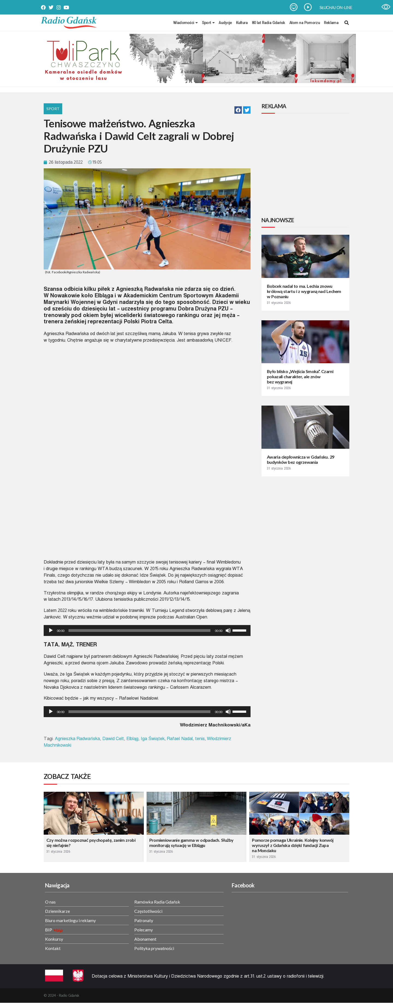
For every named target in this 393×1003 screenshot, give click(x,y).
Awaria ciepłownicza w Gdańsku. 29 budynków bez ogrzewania (300, 459)
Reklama (331, 22)
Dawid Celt (113, 738)
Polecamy (143, 929)
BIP (48, 929)
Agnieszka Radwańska (77, 738)
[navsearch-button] (346, 22)
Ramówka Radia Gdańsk (157, 901)
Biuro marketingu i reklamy (70, 920)
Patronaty (143, 920)
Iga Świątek (153, 738)
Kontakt (53, 948)
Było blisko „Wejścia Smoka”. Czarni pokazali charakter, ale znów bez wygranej (300, 376)
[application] (147, 630)
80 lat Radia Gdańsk (268, 22)
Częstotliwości (148, 911)
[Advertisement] (306, 166)
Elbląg (132, 738)
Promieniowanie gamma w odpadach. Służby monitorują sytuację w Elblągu (191, 842)
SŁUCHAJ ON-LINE (336, 7)
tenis (200, 738)
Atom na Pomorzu (304, 22)
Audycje (225, 22)
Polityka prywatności (154, 948)
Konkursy (54, 939)
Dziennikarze (57, 911)
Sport (208, 22)
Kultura (242, 22)
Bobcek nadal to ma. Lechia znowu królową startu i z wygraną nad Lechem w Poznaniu (304, 291)
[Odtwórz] (50, 630)
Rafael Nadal (180, 738)
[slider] (139, 630)
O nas (50, 901)
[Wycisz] (228, 630)
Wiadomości (185, 22)
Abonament (145, 939)
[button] (238, 110)
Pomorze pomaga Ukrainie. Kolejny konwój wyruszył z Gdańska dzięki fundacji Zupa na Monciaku (292, 845)
